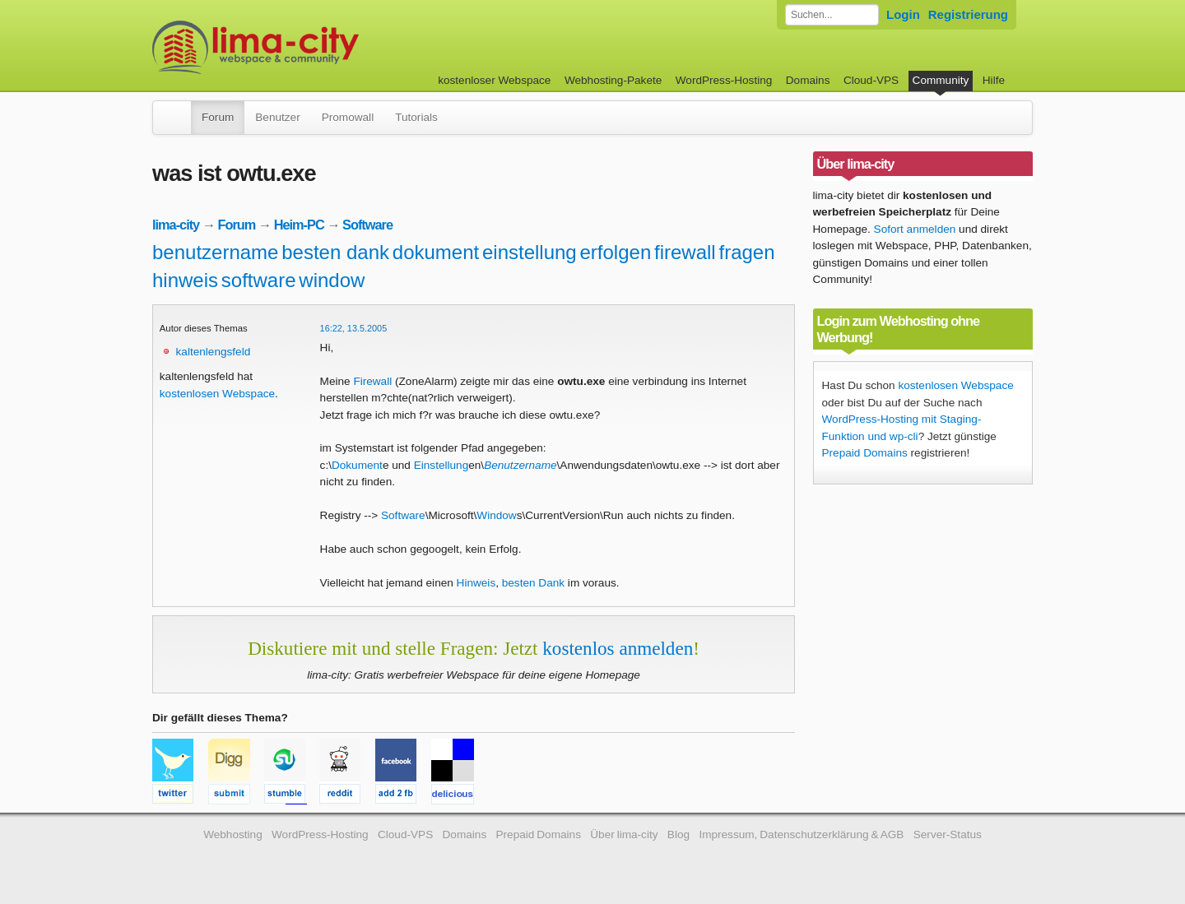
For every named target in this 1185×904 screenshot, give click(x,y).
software (258, 280)
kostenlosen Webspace (217, 393)
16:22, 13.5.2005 (354, 328)
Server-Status (947, 834)
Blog (678, 834)
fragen (746, 252)
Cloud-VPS (871, 80)
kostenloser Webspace (494, 80)
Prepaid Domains (865, 453)
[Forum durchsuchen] (832, 14)
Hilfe (994, 80)
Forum (218, 117)
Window (496, 515)
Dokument (357, 465)
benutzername (215, 252)
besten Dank (533, 583)
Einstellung (441, 465)
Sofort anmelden (915, 229)
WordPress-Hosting (724, 80)
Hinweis (476, 583)
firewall (685, 252)
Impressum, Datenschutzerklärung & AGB (801, 834)
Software (367, 224)
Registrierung (968, 14)
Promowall (348, 117)
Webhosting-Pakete (613, 80)
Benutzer (277, 117)
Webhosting (233, 834)
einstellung (529, 252)
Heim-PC (299, 224)
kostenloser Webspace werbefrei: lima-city (316, 47)
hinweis (185, 280)
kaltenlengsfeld (213, 351)
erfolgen (616, 252)
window (332, 280)
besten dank (335, 252)
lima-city (175, 224)
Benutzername (520, 465)
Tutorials (416, 117)
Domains (808, 80)
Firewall (372, 381)
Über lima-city (624, 834)
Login (903, 14)
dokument (436, 252)
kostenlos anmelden (617, 648)
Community (941, 80)
